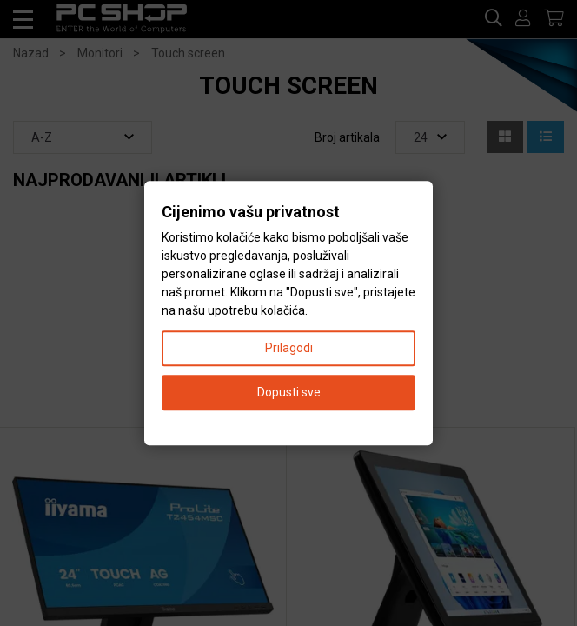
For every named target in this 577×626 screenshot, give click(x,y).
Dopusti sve (289, 392)
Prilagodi (289, 348)
